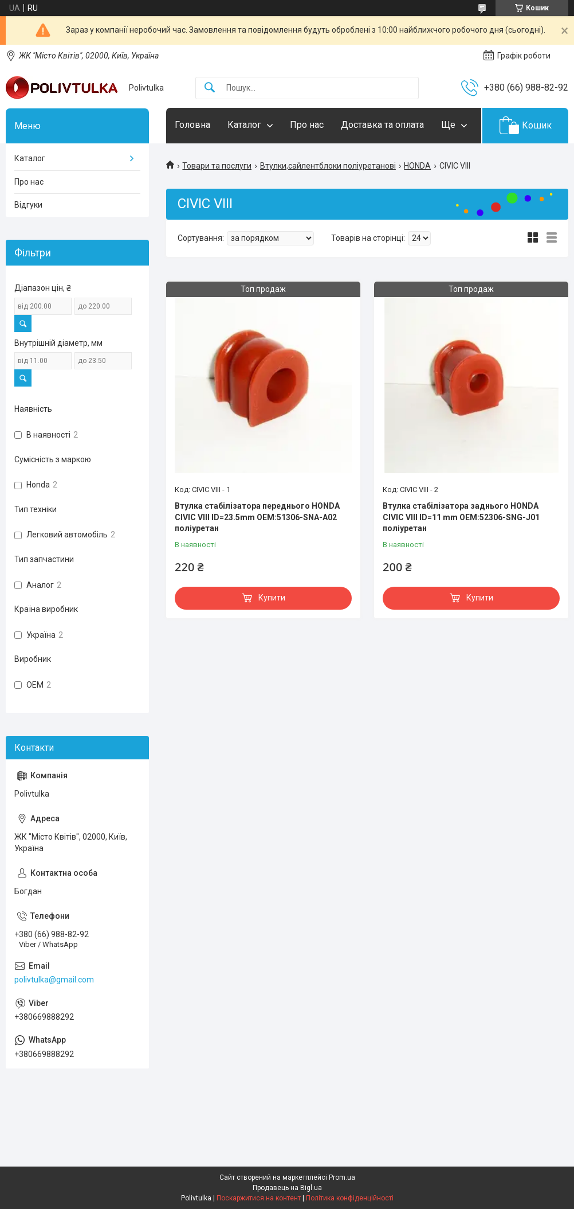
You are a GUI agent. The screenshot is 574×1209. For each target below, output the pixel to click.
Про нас (307, 124)
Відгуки (28, 204)
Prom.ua (342, 1177)
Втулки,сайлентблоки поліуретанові (328, 165)
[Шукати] (210, 88)
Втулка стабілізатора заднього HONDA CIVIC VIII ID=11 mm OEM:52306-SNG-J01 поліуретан (461, 517)
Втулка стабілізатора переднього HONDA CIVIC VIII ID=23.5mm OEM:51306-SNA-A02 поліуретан (257, 517)
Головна (192, 124)
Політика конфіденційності (350, 1198)
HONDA (417, 165)
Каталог (244, 124)
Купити (271, 597)
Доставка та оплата (382, 124)
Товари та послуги (216, 165)
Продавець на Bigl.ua (287, 1188)
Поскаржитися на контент (259, 1198)
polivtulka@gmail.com (54, 979)
